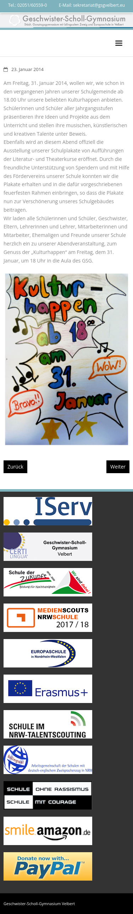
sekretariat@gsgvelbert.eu (99, 5)
